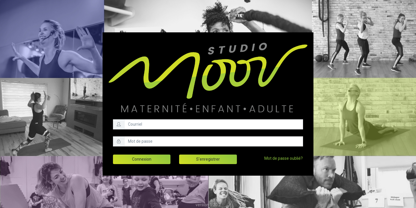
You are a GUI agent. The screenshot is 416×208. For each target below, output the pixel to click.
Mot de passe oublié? (283, 158)
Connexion (141, 159)
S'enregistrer (208, 159)
